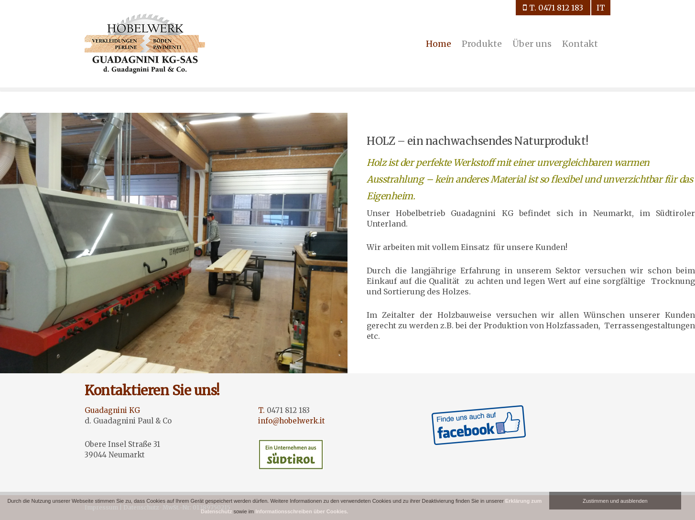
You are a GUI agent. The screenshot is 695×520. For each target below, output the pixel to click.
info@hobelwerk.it (291, 420)
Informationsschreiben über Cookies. (301, 511)
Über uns (532, 43)
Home (438, 43)
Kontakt (580, 43)
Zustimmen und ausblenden (615, 501)
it (601, 7)
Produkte (482, 43)
